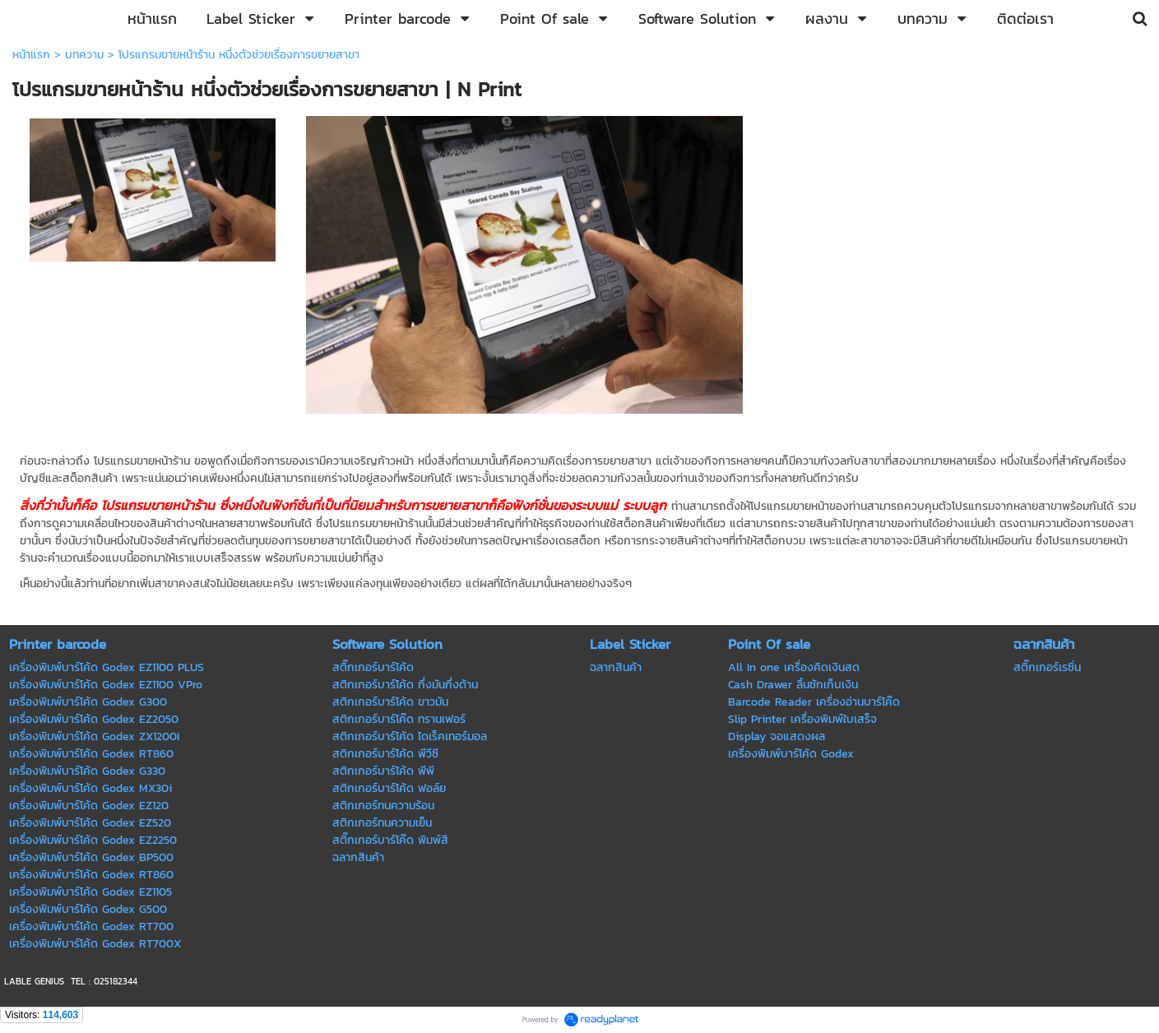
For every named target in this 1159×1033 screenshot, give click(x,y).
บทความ (84, 54)
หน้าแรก (31, 54)
